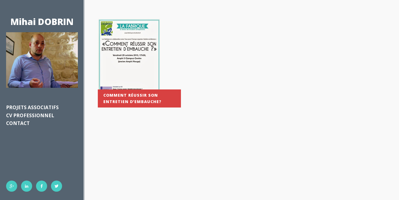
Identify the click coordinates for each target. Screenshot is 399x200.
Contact (18, 123)
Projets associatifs (32, 107)
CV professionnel (30, 115)
